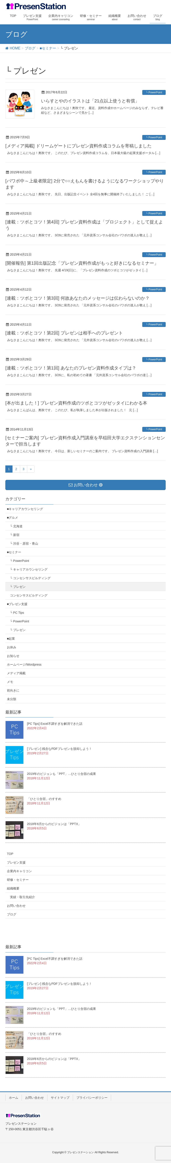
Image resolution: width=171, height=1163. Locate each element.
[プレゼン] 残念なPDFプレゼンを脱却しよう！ (59, 749)
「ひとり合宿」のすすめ (44, 799)
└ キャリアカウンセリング (28, 569)
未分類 (11, 699)
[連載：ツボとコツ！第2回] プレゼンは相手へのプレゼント (64, 332)
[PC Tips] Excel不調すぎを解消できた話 (54, 723)
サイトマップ (60, 1097)
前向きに (13, 690)
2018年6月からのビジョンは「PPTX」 (54, 824)
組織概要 (13, 888)
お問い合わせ (16, 905)
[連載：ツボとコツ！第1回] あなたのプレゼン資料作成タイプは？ (70, 368)
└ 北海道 (16, 526)
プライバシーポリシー (92, 1097)
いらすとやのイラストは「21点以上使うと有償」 (90, 100)
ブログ (11, 914)
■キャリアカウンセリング (25, 509)
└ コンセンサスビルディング (30, 578)
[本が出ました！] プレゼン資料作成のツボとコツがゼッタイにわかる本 (76, 403)
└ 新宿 (14, 535)
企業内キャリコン (19, 871)
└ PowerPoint (154, 92)
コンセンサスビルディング (28, 595)
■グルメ (12, 517)
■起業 (11, 638)
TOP (10, 854)
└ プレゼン (18, 586)
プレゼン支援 (16, 862)
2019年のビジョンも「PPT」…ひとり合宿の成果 (61, 774)
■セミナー (14, 552)
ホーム (13, 1097)
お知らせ (13, 656)
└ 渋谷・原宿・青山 (24, 543)
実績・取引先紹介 (22, 897)
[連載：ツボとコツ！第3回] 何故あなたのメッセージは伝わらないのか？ (77, 298)
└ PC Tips (17, 612)
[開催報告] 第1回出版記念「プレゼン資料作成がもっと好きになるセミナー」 (82, 263)
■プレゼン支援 (17, 604)
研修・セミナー (18, 880)
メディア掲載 (16, 673)
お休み (11, 647)
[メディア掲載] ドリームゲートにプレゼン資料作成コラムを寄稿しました (78, 145)
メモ (10, 682)
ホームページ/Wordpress (24, 664)
